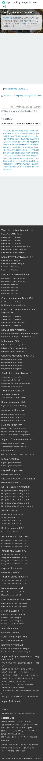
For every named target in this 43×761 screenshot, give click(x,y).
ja (4, 6)
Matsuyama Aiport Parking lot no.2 (13, 417)
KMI (33, 479)
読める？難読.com (7, 728)
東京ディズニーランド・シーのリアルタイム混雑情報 (19, 737)
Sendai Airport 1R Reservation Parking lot (15, 383)
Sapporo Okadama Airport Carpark (13, 443)
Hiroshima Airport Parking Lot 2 (11, 621)
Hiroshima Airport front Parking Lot (13, 614)
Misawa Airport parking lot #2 (11, 595)
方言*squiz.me (6, 731)
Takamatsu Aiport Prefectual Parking (13, 397)
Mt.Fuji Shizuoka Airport (13, 487)
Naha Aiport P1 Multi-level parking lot (13, 345)
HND (31, 230)
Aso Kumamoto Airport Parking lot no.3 (14, 546)
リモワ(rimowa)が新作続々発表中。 (13, 687)
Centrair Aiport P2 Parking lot (11, 319)
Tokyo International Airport (14, 230)
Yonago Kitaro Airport (12, 551)
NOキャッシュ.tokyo (24, 721)
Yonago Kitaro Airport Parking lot (12, 554)
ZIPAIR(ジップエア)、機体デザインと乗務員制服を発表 (20, 697)
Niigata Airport (8, 459)
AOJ (18, 628)
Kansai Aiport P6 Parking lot (10, 293)
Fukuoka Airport (9, 425)
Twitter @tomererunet (8, 713)
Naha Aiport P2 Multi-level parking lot (13, 348)
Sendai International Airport (15, 373)
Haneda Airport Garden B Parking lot (13, 252)
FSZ (28, 487)
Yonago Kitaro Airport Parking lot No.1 (14, 558)
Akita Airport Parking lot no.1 (11, 517)
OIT (15, 451)
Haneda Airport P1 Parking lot (11, 234)
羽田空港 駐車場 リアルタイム (11, 748)
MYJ (23, 410)
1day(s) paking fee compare (17, 12)
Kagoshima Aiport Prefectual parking (13, 406)
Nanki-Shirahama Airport (13, 599)
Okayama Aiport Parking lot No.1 (12, 359)
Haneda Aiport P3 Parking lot (11, 240)
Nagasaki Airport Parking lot (10, 474)
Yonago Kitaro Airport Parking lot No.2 (14, 561)
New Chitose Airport (11, 330)
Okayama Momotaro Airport (15, 355)
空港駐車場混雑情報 (11, 18)
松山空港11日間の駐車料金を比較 (15, 150)
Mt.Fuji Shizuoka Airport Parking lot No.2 (15, 494)
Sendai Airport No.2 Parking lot (11, 386)
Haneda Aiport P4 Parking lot (11, 243)
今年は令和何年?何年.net (29, 725)
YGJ (26, 551)
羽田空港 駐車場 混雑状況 (29, 745)
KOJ (23, 402)
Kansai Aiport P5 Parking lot (10, 290)
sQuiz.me (30, 728)
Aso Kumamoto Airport (12, 536)
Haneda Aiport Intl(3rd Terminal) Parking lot (16, 246)
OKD (31, 439)
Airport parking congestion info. (17, 758)
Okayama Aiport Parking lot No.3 (12, 365)
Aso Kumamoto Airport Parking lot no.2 (14, 543)
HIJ (21, 611)
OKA (17, 341)
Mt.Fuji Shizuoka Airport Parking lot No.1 (15, 491)
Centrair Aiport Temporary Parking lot (13, 322)
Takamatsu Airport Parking (10, 394)
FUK (20, 425)
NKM (19, 568)
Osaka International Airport (15, 298)
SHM (29, 599)
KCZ (25, 637)
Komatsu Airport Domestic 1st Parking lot (15, 649)
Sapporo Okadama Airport (14, 439)
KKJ (22, 528)
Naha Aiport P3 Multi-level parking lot (13, 351)
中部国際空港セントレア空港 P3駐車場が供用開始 (18, 678)
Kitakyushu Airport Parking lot (11, 532)
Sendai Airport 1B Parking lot (11, 380)
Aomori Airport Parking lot (10, 632)
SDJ (31, 373)
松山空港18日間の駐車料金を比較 (18, 164)
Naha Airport (7, 341)
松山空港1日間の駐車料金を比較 (15, 131)
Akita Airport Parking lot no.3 (11, 523)
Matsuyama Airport (11, 410)
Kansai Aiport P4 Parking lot (10, 287)
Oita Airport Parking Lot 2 (28, 454)
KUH (27, 577)
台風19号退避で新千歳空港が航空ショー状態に (17, 669)
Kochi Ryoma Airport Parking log (12, 640)
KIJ (17, 459)
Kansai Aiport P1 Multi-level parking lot (14, 278)
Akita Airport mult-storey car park (12, 514)
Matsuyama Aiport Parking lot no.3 (13, 420)
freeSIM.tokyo (34, 731)
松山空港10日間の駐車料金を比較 (25, 147)
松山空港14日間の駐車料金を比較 (21, 156)
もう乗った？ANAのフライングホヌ (13, 681)
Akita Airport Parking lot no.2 (11, 520)
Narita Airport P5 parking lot (10, 270)
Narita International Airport (14, 257)
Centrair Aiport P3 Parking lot (11, 325)
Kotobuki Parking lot (28, 336)
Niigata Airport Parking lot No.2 (11, 466)
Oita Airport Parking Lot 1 (9, 454)
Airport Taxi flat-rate (11, 701)
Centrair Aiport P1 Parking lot (11, 316)
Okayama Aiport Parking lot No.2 (12, 362)
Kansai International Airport (15, 274)
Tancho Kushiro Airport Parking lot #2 (13, 583)
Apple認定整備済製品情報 (10, 725)
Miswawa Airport (9, 588)
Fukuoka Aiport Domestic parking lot (13, 428)
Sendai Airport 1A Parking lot (11, 377)
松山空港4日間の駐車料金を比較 (18, 136)
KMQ (20, 645)
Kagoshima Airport (10, 402)
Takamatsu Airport (10, 390)
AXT (16, 511)
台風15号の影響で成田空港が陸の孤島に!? (15, 672)
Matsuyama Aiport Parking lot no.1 (13, 414)
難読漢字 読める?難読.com (18, 89)
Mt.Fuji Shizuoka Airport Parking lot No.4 (15, 500)
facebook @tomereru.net (26, 713)
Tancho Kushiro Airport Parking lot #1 (13, 580)
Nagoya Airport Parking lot (10, 572)
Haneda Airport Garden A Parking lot (13, 249)
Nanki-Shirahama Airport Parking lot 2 (14, 606)
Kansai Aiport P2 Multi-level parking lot (14, 281)
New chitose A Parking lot (10, 333)
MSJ (21, 588)
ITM (31, 298)
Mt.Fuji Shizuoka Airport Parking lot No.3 (15, 497)
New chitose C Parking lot (10, 336)
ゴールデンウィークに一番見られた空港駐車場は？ (18, 684)
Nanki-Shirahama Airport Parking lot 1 (14, 603)
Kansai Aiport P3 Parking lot (10, 284)
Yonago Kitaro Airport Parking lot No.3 (14, 564)
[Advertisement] (21, 58)
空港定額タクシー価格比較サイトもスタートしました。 (20, 675)
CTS (24, 330)
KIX (31, 274)
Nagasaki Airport (9, 470)
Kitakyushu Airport (10, 528)
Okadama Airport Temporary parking (13, 446)
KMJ (27, 536)
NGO (12, 312)
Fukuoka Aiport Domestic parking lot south (15, 435)
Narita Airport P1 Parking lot (10, 261)
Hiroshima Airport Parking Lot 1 (11, 618)
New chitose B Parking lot (29, 333)
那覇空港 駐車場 (29, 748)
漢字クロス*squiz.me (20, 731)
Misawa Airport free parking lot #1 (12, 592)
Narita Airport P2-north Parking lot (12, 264)
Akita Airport (7, 510)
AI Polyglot (5, 740)
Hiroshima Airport (10, 611)
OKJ (32, 356)
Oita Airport (7, 450)
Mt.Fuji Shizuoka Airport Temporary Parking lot (17, 506)
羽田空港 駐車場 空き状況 (10, 745)
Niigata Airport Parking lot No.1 (11, 463)
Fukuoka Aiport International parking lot (14, 432)
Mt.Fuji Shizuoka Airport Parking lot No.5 (15, 503)
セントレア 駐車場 (7, 751)
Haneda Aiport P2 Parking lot (11, 237)
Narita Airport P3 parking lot (10, 267)
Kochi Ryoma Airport (11, 636)
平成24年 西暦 (20, 751)
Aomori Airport (8, 628)
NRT (31, 257)
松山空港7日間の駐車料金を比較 (21, 142)
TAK (22, 391)
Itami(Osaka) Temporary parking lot (13, 305)
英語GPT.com (20, 728)
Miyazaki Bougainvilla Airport (16, 478)
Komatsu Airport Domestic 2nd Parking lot (15, 652)
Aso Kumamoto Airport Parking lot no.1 (14, 540)
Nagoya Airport (9, 568)
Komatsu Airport (9, 645)
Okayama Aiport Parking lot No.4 (12, 369)
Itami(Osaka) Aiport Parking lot (11, 302)
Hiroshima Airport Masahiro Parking (13, 624)
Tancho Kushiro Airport (12, 576)
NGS (21, 470)
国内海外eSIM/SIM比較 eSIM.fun (12, 734)
